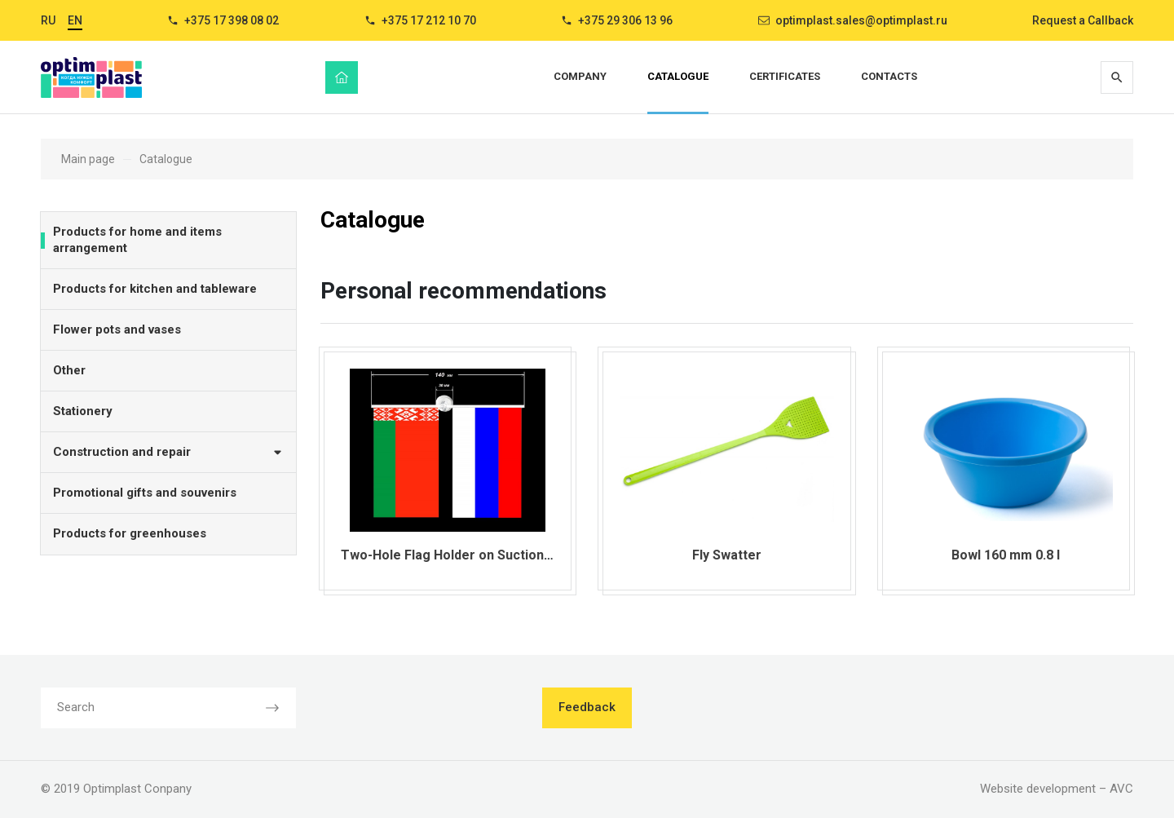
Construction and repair (168, 451)
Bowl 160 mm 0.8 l (1005, 555)
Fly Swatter (726, 555)
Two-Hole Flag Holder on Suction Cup (456, 555)
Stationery (83, 411)
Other (69, 370)
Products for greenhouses (129, 533)
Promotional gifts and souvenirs (144, 492)
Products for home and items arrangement (137, 239)
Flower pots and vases (117, 329)
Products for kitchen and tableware (155, 288)
